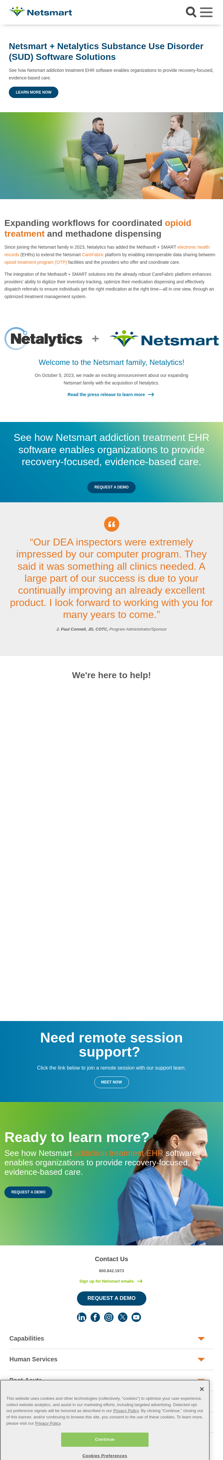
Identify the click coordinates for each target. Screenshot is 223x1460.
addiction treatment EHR (118, 1153)
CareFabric (93, 254)
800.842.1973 (111, 1270)
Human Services (33, 1359)
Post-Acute (25, 1380)
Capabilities (26, 1338)
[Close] (202, 1404)
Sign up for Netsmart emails (106, 1281)
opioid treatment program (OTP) (35, 262)
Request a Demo (111, 487)
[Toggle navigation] (206, 12)
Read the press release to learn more (106, 394)
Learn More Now (33, 92)
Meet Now (111, 1082)
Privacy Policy (126, 1426)
